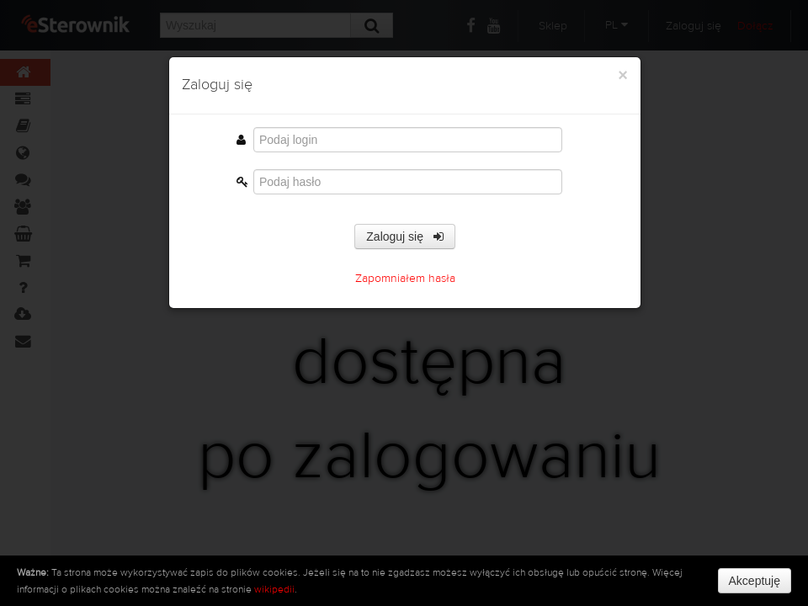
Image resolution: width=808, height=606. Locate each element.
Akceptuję (754, 580)
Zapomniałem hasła (405, 282)
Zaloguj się (404, 240)
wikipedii (274, 589)
